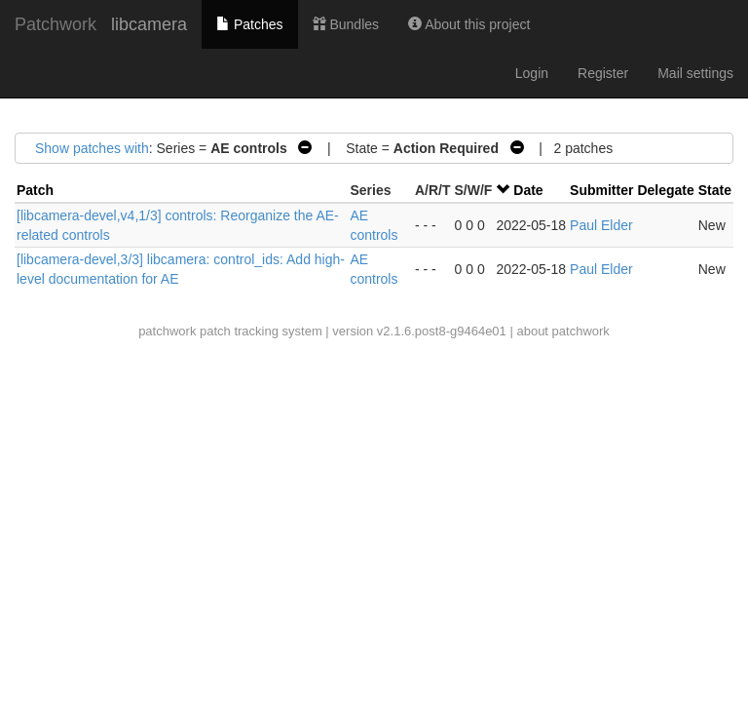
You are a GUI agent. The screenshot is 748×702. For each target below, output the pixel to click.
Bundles (346, 24)
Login (531, 73)
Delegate (665, 190)
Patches (249, 24)
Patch (35, 190)
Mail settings (695, 73)
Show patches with (92, 148)
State (714, 190)
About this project (469, 24)
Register (603, 73)
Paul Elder (601, 225)
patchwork (167, 331)
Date (527, 190)
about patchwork (562, 331)
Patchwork (55, 24)
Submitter (601, 190)
